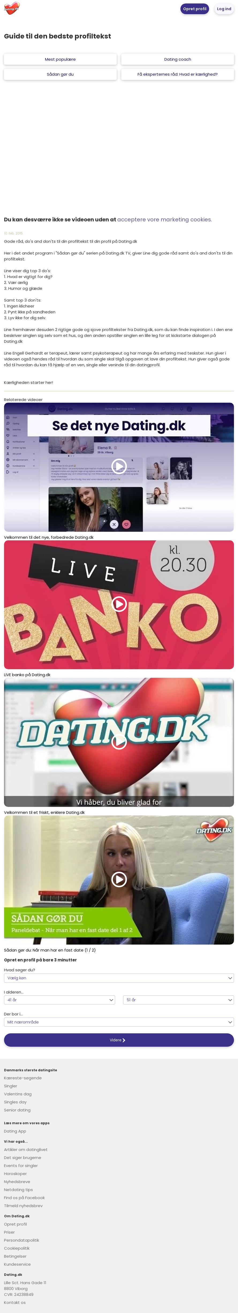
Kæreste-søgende (23, 1078)
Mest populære (60, 59)
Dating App (15, 1131)
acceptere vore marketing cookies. (164, 219)
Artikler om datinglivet (26, 1149)
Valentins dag (18, 1094)
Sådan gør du (60, 74)
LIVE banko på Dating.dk (27, 674)
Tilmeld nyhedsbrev (23, 1205)
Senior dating (17, 1110)
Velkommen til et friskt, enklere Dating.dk (44, 812)
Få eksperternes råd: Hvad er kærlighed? (178, 74)
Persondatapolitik (21, 1240)
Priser (9, 1232)
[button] (119, 978)
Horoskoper (15, 1173)
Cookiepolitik (16, 1248)
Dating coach (177, 59)
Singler (10, 1086)
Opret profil (194, 8)
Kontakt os (15, 1302)
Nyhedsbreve (17, 1181)
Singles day (15, 1102)
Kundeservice (17, 1264)
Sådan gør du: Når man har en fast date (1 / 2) (50, 950)
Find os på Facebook (24, 1197)
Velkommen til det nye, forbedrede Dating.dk (48, 537)
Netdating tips (18, 1189)
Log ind (224, 8)
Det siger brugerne (22, 1157)
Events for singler (21, 1165)
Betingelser (15, 1256)
